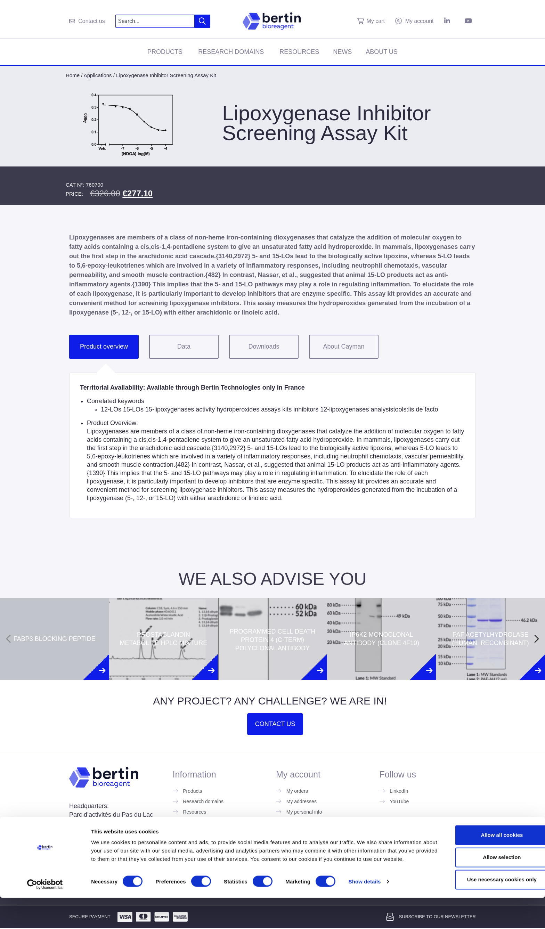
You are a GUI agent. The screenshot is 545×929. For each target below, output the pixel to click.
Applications (98, 75)
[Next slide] (536, 638)
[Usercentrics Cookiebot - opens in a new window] (45, 915)
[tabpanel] (272, 445)
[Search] (202, 21)
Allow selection (487, 883)
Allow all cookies (487, 860)
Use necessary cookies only (487, 905)
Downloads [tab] (263, 346)
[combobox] (155, 21)
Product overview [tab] (104, 346)
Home (73, 75)
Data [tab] (183, 346)
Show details (365, 915)
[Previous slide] (8, 638)
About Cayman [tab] (343, 346)
